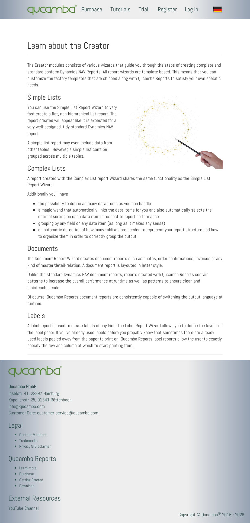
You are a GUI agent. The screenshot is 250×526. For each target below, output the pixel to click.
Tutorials (120, 9)
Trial (143, 9)
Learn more (27, 468)
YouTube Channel (23, 508)
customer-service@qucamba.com (67, 413)
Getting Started (31, 480)
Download (26, 486)
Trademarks (28, 440)
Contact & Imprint (33, 434)
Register (167, 9)
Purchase (91, 9)
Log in (191, 9)
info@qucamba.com (26, 406)
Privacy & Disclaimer (35, 446)
